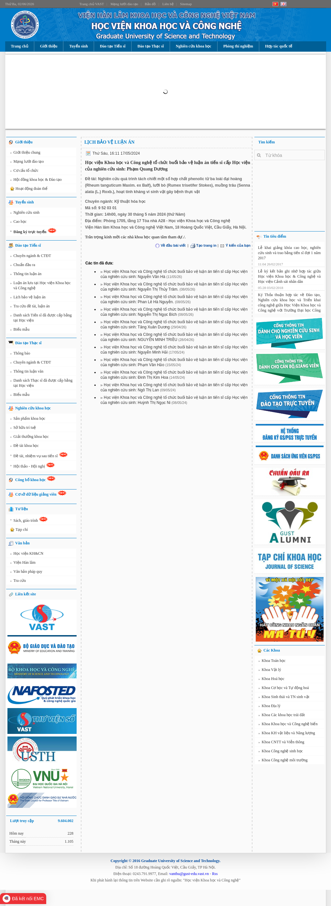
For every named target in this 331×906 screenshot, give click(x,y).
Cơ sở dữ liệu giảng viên (41, 493)
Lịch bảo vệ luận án (28, 298)
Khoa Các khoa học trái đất (281, 715)
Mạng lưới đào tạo (124, 4)
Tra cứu (18, 581)
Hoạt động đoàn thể (28, 189)
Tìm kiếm (266, 142)
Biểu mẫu (19, 330)
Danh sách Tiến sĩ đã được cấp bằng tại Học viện (41, 318)
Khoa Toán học (271, 661)
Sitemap (186, 4)
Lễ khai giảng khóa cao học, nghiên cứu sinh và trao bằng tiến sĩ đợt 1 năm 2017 (289, 251)
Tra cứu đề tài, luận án (30, 307)
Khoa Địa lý (269, 706)
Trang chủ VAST (92, 4)
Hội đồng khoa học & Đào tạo (36, 180)
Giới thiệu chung (25, 153)
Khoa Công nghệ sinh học (280, 752)
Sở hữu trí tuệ (23, 428)
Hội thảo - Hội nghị (32, 466)
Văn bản (22, 543)
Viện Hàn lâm (23, 563)
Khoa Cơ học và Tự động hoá (283, 688)
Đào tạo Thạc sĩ (150, 46)
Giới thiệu (49, 46)
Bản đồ (150, 4)
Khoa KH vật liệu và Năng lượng (286, 733)
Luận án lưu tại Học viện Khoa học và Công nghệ (40, 285)
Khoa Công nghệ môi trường (283, 761)
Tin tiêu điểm (274, 236)
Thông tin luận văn (26, 372)
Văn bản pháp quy (26, 572)
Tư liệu (21, 509)
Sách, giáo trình (29, 520)
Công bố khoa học (35, 479)
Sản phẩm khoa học (27, 419)
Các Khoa (271, 650)
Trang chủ (19, 46)
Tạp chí (18, 530)
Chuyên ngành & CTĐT (30, 256)
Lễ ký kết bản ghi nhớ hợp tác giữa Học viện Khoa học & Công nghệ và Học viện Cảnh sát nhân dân (289, 275)
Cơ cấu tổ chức (24, 171)
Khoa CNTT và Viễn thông (281, 742)
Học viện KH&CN (26, 554)
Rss (215, 873)
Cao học (18, 222)
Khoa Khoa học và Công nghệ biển (287, 724)
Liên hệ (167, 4)
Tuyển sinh (78, 46)
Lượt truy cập (41, 821)
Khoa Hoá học (271, 679)
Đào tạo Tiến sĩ (112, 46)
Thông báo (20, 354)
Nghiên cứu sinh (24, 213)
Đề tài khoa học (24, 446)
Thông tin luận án (25, 274)
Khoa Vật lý (269, 670)
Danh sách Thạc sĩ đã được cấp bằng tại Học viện (41, 383)
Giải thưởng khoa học (29, 437)
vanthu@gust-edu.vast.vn (189, 873)
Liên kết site (25, 594)
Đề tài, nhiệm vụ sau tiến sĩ (39, 456)
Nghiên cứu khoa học (193, 46)
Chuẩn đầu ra (22, 265)
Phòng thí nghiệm (238, 46)
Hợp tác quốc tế (278, 46)
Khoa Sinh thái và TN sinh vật (283, 697)
